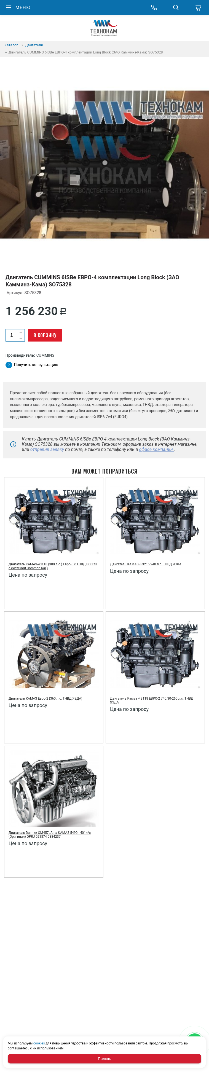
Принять (104, 1059)
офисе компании (156, 449)
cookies (39, 1043)
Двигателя (34, 45)
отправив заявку (47, 449)
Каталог (11, 45)
